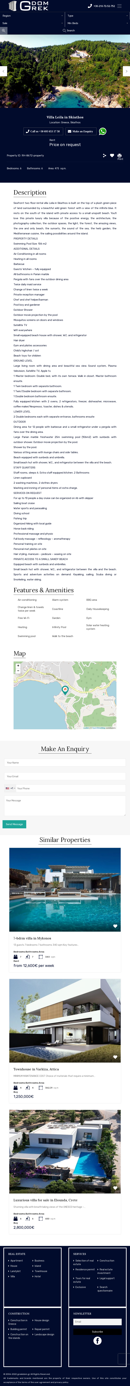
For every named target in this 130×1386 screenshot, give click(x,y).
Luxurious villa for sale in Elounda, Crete (46, 1200)
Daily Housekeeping (97, 609)
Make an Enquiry (82, 131)
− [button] (18, 671)
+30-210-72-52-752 (101, 6)
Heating (22, 627)
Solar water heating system (97, 627)
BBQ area (91, 599)
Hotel (38, 1276)
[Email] (97, 1322)
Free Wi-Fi (23, 618)
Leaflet (86, 728)
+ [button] (18, 666)
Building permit (18, 1329)
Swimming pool (27, 636)
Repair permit (42, 1329)
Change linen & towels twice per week (31, 609)
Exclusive (80, 1287)
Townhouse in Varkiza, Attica (36, 1069)
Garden (56, 618)
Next (126, 71)
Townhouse (41, 1271)
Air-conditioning (27, 599)
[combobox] (32, 16)
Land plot (15, 1271)
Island (38, 1266)
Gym (89, 618)
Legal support (107, 1278)
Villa (12, 1276)
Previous (3, 71)
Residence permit (85, 1269)
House (13, 1266)
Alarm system (60, 599)
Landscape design (44, 1334)
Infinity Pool (59, 627)
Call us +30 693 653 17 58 (45, 131)
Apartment (16, 1260)
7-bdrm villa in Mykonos (32, 938)
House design (42, 1320)
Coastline (57, 609)
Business (39, 1260)
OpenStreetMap (98, 728)
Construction (107, 1260)
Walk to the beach (62, 636)
